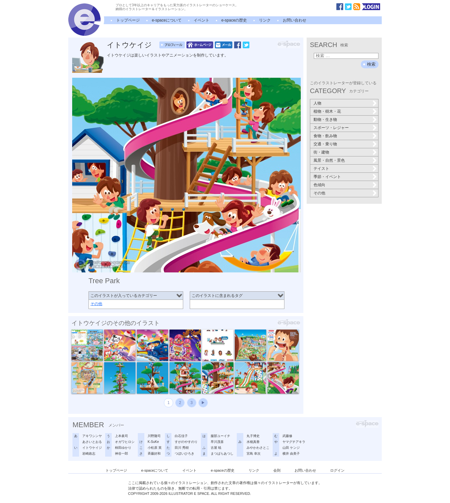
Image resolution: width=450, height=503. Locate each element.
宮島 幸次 (254, 453)
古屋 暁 (216, 447)
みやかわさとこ (258, 447)
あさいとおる (92, 442)
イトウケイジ (129, 45)
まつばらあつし (222, 453)
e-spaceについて (167, 20)
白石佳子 (181, 436)
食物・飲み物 (325, 136)
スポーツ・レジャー (331, 127)
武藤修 (287, 436)
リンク (265, 20)
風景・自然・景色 (329, 160)
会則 (277, 470)
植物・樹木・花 (327, 111)
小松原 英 (155, 447)
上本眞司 (121, 436)
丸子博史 (253, 436)
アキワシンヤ (92, 436)
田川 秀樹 (182, 447)
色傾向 (319, 185)
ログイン (337, 470)
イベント (201, 20)
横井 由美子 (291, 453)
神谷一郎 (121, 453)
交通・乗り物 (325, 144)
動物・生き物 (325, 119)
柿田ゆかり (123, 447)
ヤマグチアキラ (293, 442)
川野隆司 (154, 436)
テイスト (321, 168)
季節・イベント (327, 176)
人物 (317, 103)
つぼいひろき (184, 453)
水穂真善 (253, 442)
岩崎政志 (88, 453)
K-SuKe (153, 442)
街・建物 (321, 152)
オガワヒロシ (125, 442)
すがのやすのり (186, 442)
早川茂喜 (217, 442)
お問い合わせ (294, 20)
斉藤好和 (154, 453)
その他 (96, 303)
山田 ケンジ (291, 447)
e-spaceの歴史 (234, 20)
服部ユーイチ (220, 436)
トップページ (128, 20)
